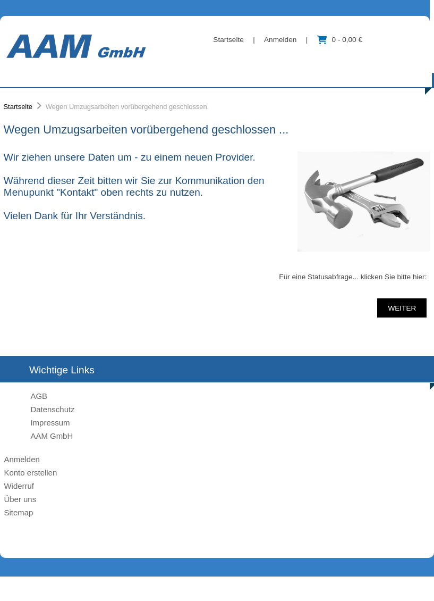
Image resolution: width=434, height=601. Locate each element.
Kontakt (342, 75)
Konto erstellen (30, 472)
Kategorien (52, 75)
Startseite (228, 40)
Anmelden (280, 40)
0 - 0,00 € (339, 40)
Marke (123, 75)
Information (269, 75)
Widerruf (19, 485)
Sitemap (18, 512)
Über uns (191, 75)
